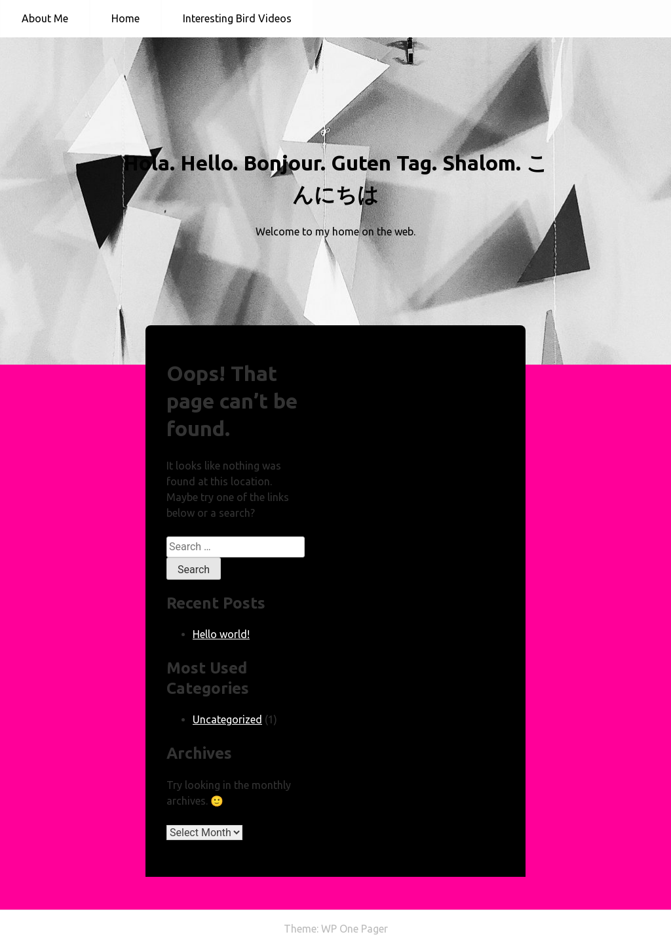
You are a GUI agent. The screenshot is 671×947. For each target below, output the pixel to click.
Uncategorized (227, 719)
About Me (45, 18)
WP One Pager (354, 929)
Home (125, 18)
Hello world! (221, 634)
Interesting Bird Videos (237, 18)
